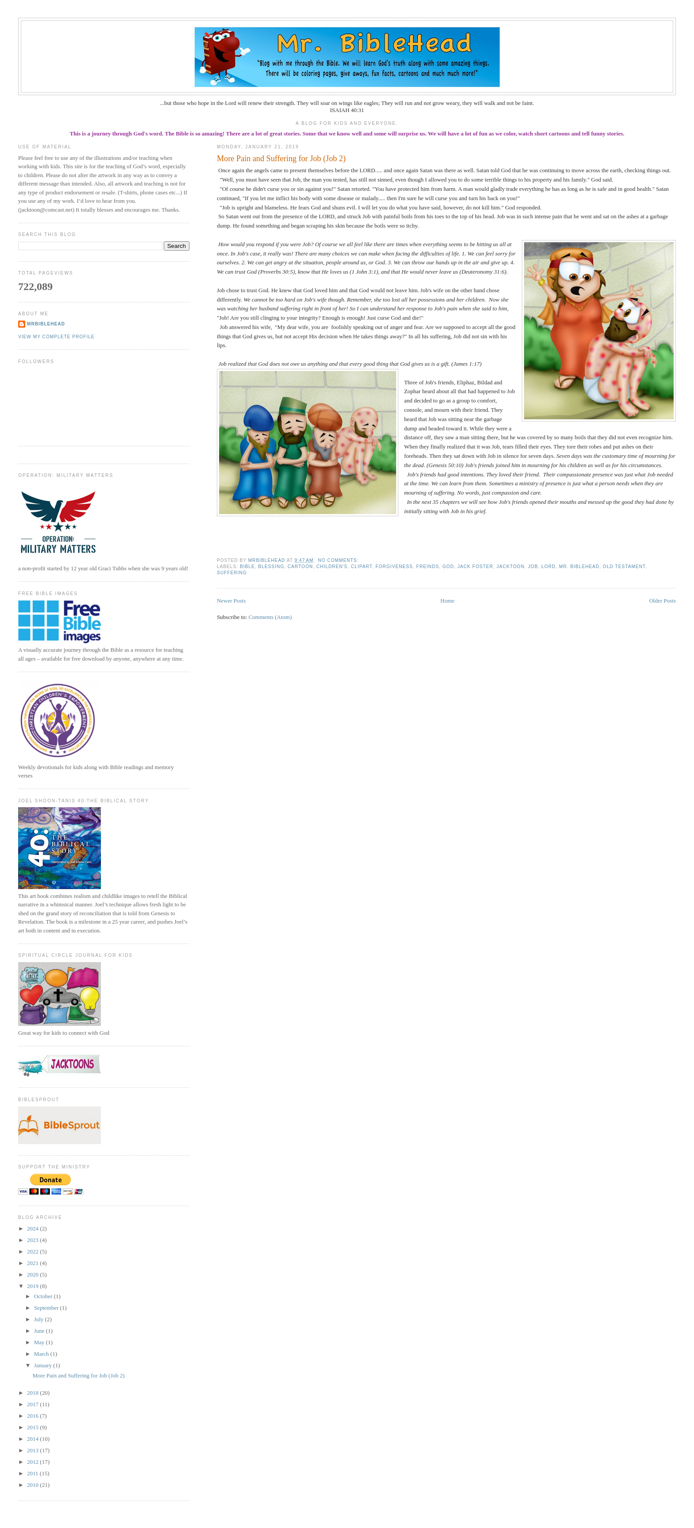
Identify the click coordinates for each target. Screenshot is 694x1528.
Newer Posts (231, 600)
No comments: (339, 560)
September (47, 1307)
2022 (33, 1251)
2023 (33, 1240)
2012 (33, 1461)
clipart (361, 566)
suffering (232, 572)
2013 (33, 1450)
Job (533, 566)
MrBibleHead (46, 323)
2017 (33, 1404)
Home (447, 600)
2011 (33, 1473)
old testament (624, 566)
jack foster (475, 566)
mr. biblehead (579, 566)
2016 (33, 1415)
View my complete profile (56, 336)
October (44, 1296)
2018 (33, 1392)
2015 (33, 1427)
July (39, 1319)
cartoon (300, 566)
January (44, 1365)
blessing (271, 566)
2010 (33, 1485)
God (448, 566)
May (40, 1342)
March (42, 1353)
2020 (33, 1274)
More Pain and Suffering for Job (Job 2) (281, 158)
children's (332, 566)
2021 (33, 1263)
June (40, 1330)
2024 (33, 1228)
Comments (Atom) (270, 617)
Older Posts (662, 600)
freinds (427, 566)
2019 (33, 1286)
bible (247, 566)
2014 (33, 1438)
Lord (548, 566)
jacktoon (510, 566)
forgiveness (394, 566)
